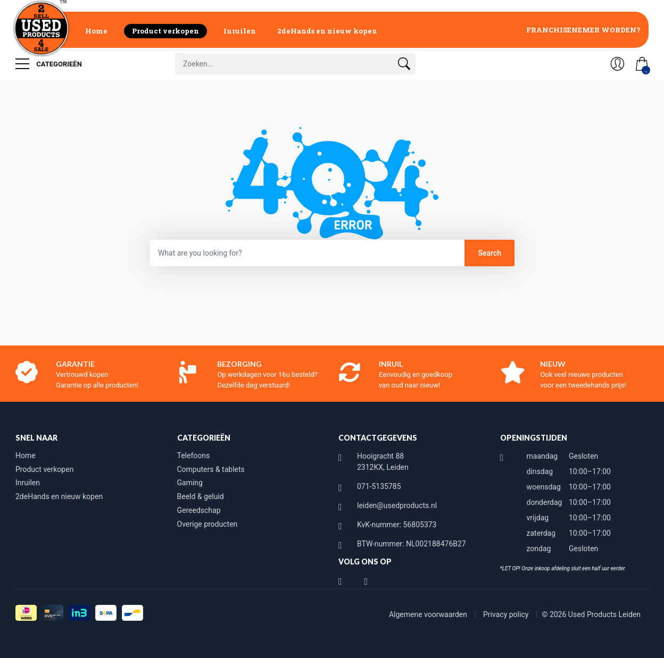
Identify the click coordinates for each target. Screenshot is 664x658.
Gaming (190, 482)
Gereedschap (199, 510)
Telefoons (193, 455)
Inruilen (239, 31)
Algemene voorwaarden (429, 614)
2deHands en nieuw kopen (327, 31)
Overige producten (207, 524)
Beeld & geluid (200, 496)
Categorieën (48, 64)
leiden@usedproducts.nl (397, 505)
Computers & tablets (211, 469)
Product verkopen (165, 31)
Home (96, 31)
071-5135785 (379, 486)
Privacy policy (506, 614)
